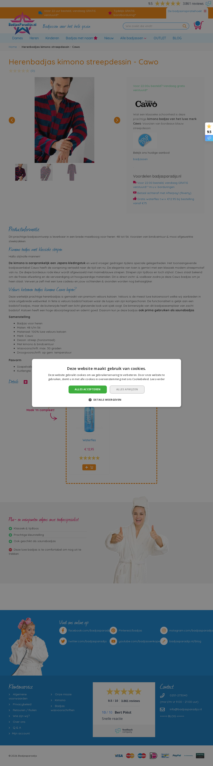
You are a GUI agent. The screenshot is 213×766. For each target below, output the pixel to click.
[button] (106, 400)
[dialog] (106, 383)
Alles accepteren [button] (87, 389)
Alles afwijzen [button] (127, 389)
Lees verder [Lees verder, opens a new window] (157, 379)
